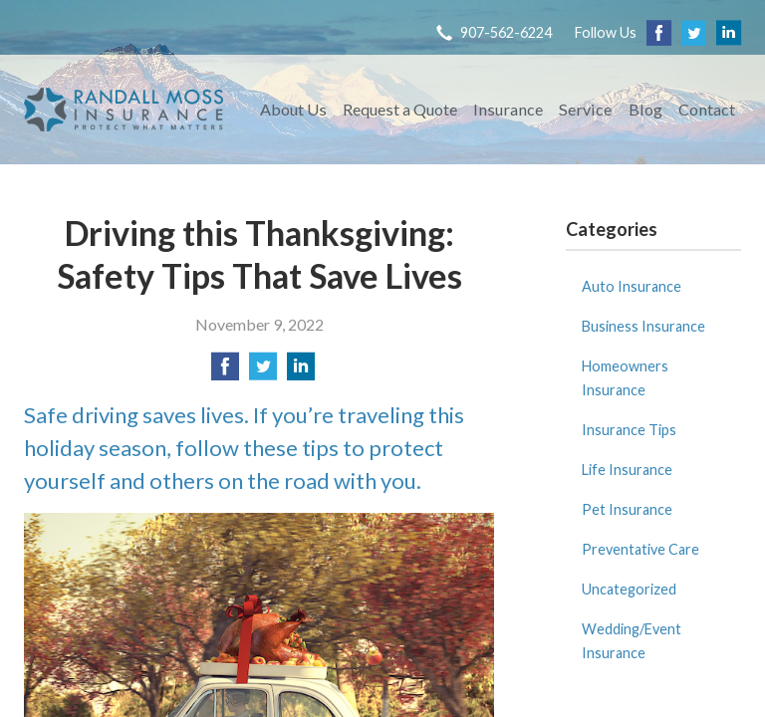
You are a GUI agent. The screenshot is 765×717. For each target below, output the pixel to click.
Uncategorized (629, 589)
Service (585, 109)
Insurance (508, 109)
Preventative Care (640, 549)
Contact (706, 109)
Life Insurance (627, 469)
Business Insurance (643, 326)
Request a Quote (400, 109)
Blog (645, 109)
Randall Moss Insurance (123, 109)
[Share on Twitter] (263, 371)
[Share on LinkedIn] (301, 371)
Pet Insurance (627, 509)
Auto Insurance (631, 286)
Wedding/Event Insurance (631, 640)
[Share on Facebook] (225, 371)
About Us (293, 109)
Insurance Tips (629, 429)
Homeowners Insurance (625, 378)
